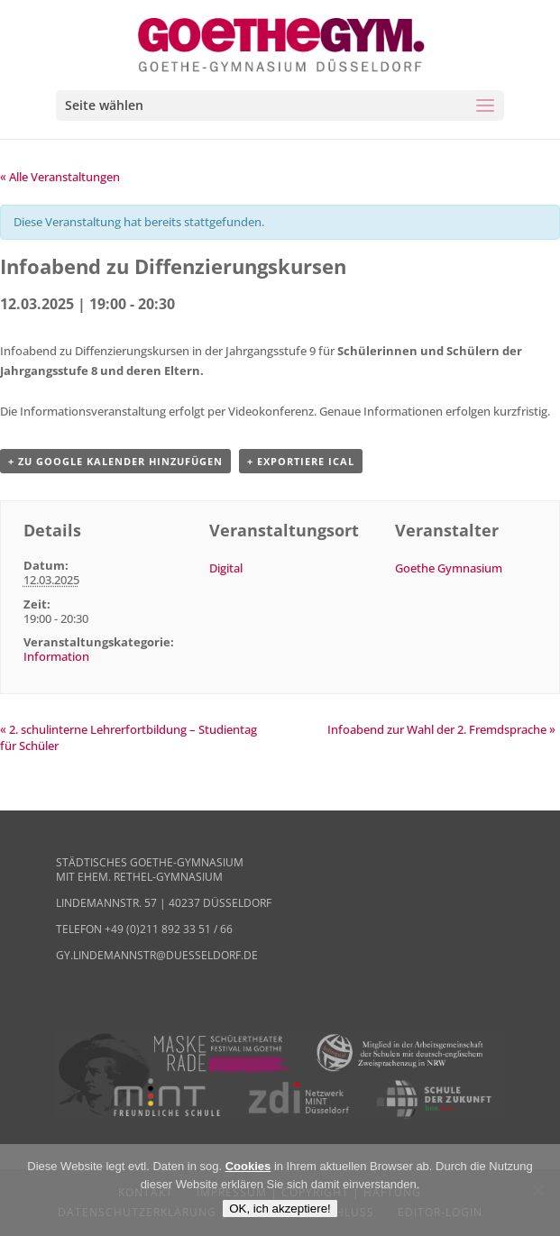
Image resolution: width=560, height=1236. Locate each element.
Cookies (248, 1166)
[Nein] (537, 1190)
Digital (226, 568)
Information (56, 656)
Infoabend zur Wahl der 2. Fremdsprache (441, 729)
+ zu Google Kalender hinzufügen (115, 461)
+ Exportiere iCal (300, 461)
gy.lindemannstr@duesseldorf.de (157, 955)
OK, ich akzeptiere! (280, 1208)
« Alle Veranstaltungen (60, 177)
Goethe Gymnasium (448, 568)
